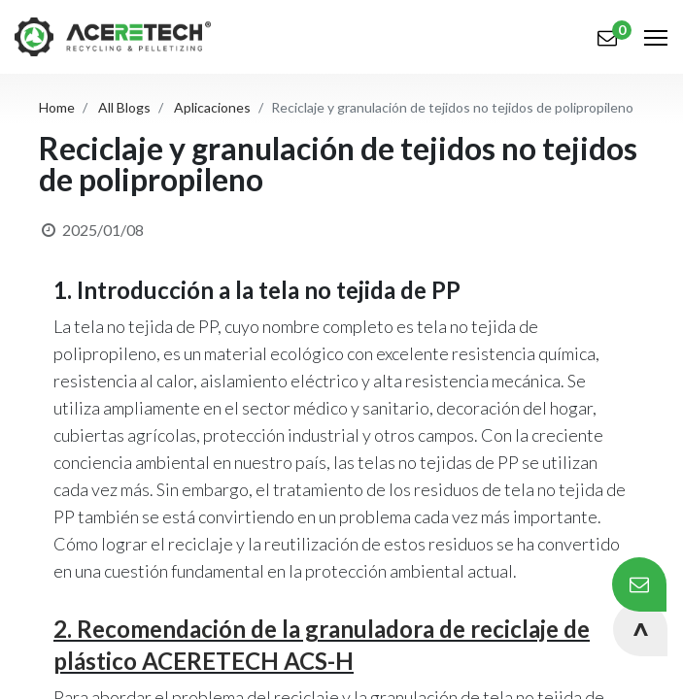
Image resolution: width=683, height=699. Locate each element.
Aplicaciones (212, 107)
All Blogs (124, 107)
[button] (640, 629)
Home (57, 107)
